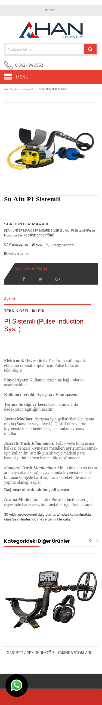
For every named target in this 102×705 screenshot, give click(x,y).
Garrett (28, 89)
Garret (24, 253)
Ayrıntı (10, 299)
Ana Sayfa (11, 89)
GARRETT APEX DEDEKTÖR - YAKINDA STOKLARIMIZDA (52, 653)
